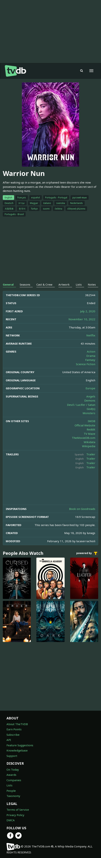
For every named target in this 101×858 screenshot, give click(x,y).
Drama (90, 356)
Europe (90, 388)
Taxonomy (13, 796)
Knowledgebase (17, 750)
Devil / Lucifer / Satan (81, 405)
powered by (87, 553)
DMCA (10, 820)
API (8, 740)
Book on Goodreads (82, 509)
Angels (90, 396)
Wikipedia (88, 446)
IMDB (91, 421)
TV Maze (89, 433)
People (11, 790)
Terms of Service (17, 809)
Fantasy (90, 360)
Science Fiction (85, 364)
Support (11, 756)
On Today (12, 769)
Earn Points (14, 729)
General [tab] (8, 284)
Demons (89, 400)
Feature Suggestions (19, 745)
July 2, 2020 (87, 311)
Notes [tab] (92, 284)
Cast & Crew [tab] (44, 284)
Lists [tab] (79, 284)
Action (91, 351)
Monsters (89, 413)
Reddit (91, 429)
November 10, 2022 (82, 319)
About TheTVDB (17, 724)
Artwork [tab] (64, 284)
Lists (9, 785)
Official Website (85, 425)
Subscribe (12, 734)
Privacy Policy (15, 815)
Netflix (90, 335)
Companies (13, 780)
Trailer (90, 454)
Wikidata (89, 442)
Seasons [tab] (25, 284)
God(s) (91, 409)
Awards (11, 775)
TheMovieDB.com (83, 438)
